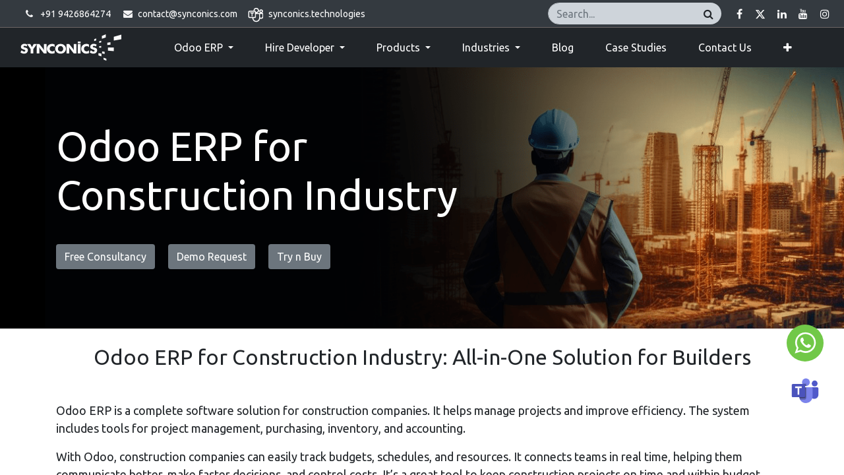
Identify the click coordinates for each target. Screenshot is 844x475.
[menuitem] (562, 47)
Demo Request (212, 257)
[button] (788, 47)
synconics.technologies (316, 14)
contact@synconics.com (187, 14)
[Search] (708, 13)
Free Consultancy (105, 257)
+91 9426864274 (75, 14)
